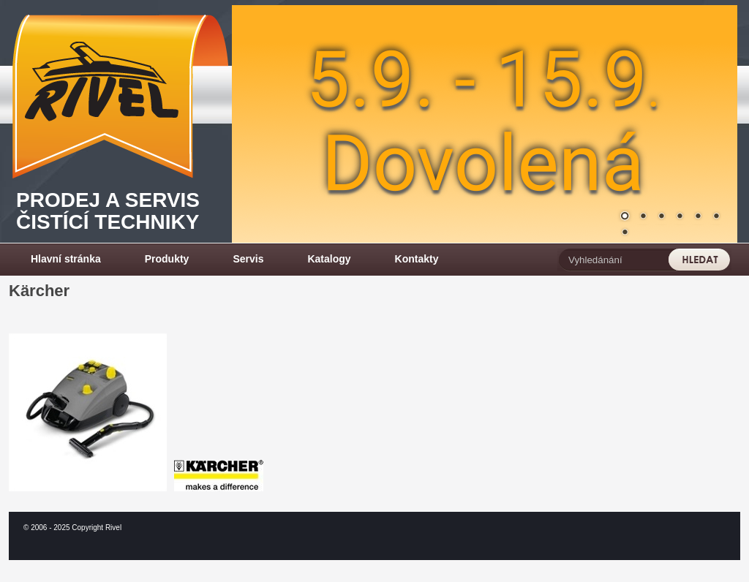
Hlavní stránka (66, 259)
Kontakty (417, 259)
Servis (248, 259)
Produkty (167, 259)
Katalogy (328, 259)
